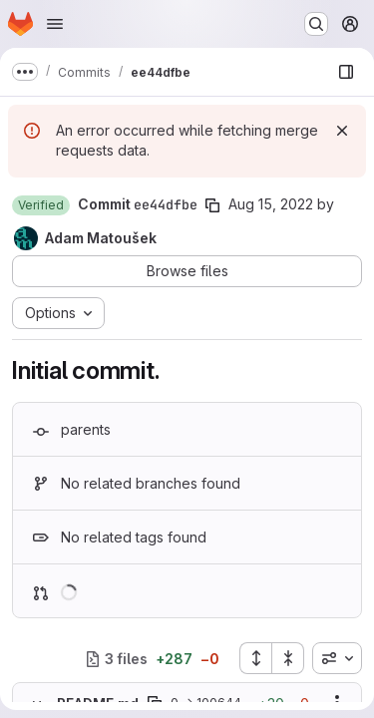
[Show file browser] (346, 72)
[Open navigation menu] (55, 24)
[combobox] (337, 658)
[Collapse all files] (288, 658)
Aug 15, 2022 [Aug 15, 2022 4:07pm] (270, 203)
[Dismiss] (342, 131)
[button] (41, 205)
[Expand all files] (255, 658)
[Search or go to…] (316, 24)
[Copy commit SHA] (212, 205)
